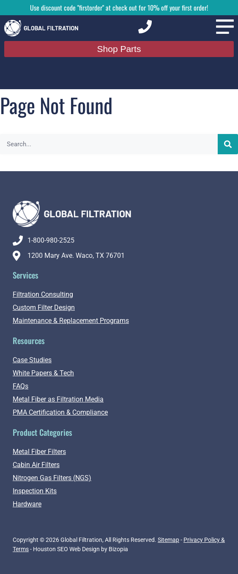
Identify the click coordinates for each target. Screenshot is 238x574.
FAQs (20, 386)
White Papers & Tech (43, 373)
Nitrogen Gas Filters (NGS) (52, 478)
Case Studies (32, 360)
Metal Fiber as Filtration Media (58, 399)
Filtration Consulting (43, 294)
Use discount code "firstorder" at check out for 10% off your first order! (119, 8)
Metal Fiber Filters (39, 452)
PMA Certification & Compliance (60, 412)
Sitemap (168, 539)
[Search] (228, 144)
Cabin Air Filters (36, 465)
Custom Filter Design (44, 307)
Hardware (27, 504)
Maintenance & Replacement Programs (71, 321)
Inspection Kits (35, 491)
